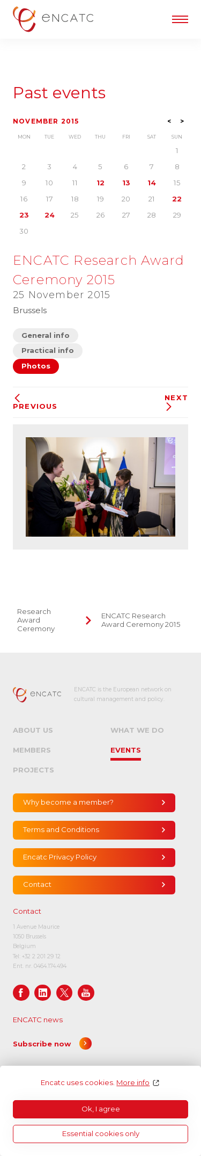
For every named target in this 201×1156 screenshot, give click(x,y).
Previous (35, 402)
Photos (35, 366)
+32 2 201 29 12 (41, 956)
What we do (137, 730)
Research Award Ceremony (36, 620)
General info (45, 335)
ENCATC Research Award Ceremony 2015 (141, 619)
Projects (33, 769)
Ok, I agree (100, 1108)
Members (32, 750)
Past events (59, 93)
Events (125, 750)
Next (176, 402)
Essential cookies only (100, 1133)
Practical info (47, 350)
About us (33, 730)
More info (133, 1083)
